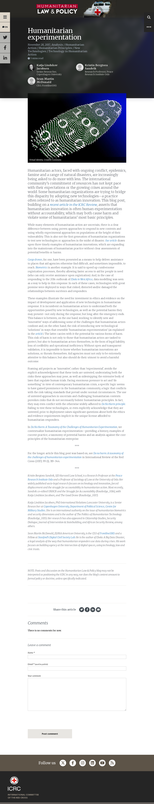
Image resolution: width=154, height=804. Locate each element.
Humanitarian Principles (55, 48)
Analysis (57, 44)
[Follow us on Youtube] (102, 763)
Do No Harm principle (113, 404)
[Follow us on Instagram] (82, 763)
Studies (41, 510)
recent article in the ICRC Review (73, 205)
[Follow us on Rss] (112, 763)
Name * (31, 653)
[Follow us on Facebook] (72, 763)
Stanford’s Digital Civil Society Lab (56, 537)
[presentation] (53, 721)
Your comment (34, 676)
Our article (111, 240)
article (39, 333)
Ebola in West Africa (82, 279)
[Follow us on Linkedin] (92, 763)
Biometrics (41, 267)
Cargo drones (35, 259)
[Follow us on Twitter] (63, 763)
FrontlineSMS (107, 533)
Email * (38, 664)
